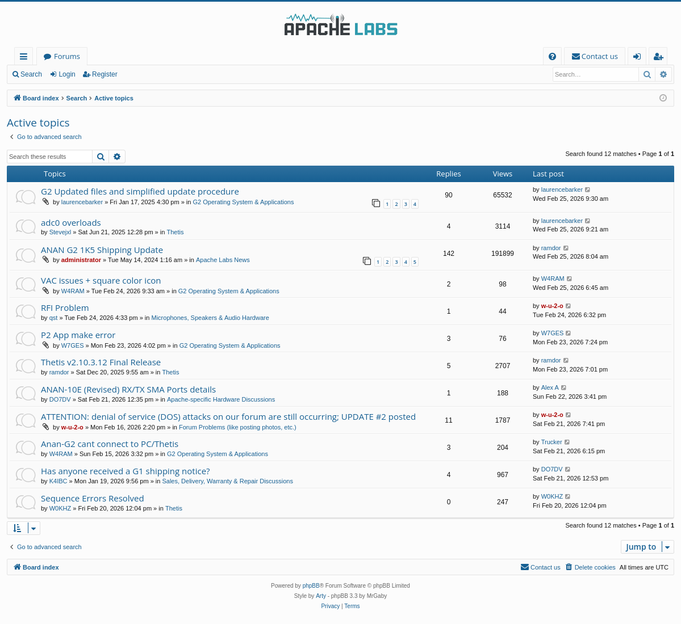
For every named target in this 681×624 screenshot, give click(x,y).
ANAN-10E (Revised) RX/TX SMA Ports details (128, 389)
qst (53, 317)
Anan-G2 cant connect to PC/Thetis (109, 443)
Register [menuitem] (660, 58)
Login (67, 74)
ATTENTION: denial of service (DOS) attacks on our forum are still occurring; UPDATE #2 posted (228, 416)
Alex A (550, 387)
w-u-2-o (552, 305)
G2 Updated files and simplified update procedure (140, 191)
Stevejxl (60, 232)
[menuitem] (552, 56)
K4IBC (58, 481)
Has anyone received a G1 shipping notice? (125, 471)
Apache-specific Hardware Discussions (221, 399)
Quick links (25, 58)
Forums (67, 56)
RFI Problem (65, 307)
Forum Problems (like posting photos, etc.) (237, 427)
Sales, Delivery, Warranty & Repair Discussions (227, 481)
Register (105, 74)
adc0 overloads (71, 222)
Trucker (551, 442)
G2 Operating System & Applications (243, 202)
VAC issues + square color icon (101, 280)
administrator (81, 259)
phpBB (311, 586)
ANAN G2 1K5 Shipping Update (102, 249)
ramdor (551, 247)
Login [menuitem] (639, 58)
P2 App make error (78, 334)
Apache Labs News (223, 259)
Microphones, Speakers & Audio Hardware (210, 317)
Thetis (174, 232)
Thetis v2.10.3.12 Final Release (101, 362)
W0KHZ (60, 508)
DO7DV (60, 399)
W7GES (72, 345)
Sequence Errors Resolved (92, 498)
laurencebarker (82, 202)
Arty (321, 596)
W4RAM (73, 291)
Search (31, 74)
